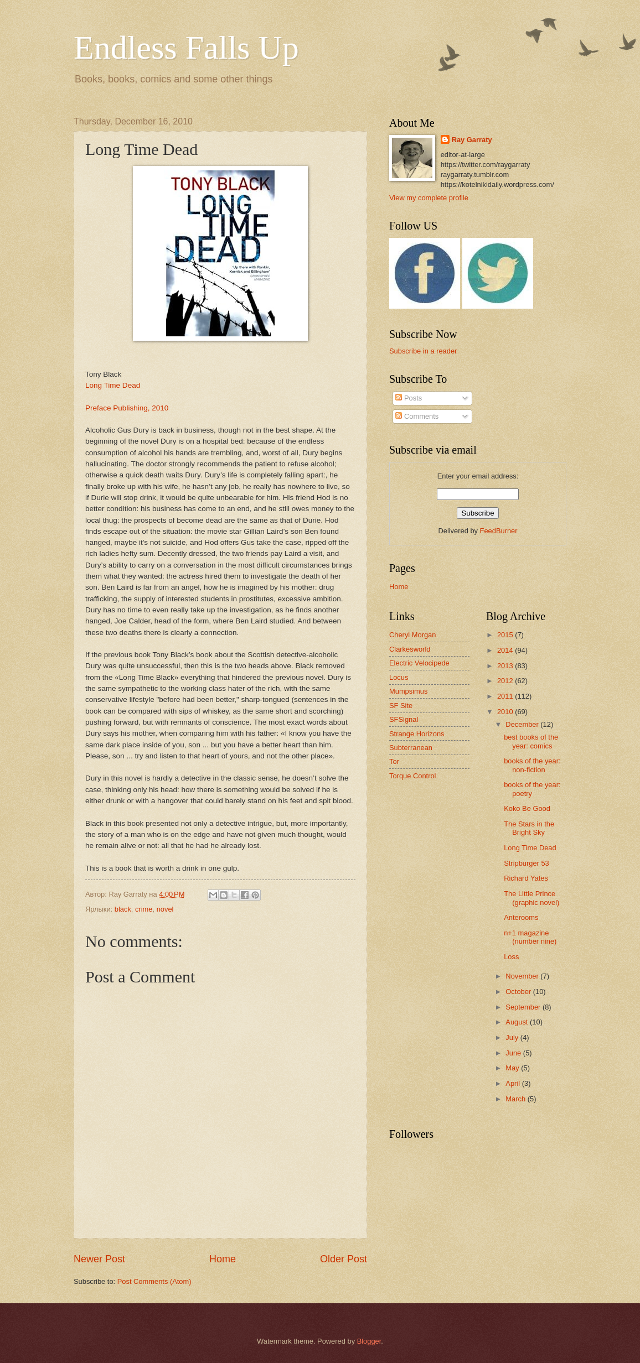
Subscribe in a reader (423, 351)
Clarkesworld (409, 649)
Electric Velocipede (419, 663)
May (513, 1068)
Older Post (343, 1259)
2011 (506, 696)
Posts (408, 398)
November (522, 976)
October (519, 991)
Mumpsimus (408, 691)
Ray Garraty (472, 140)
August (517, 1022)
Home (222, 1259)
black (123, 909)
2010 (506, 711)
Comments (416, 416)
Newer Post (99, 1259)
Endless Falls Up (186, 47)
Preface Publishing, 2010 (126, 408)
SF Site (400, 705)
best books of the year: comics (531, 741)
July (512, 1037)
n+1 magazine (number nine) (530, 937)
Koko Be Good (527, 808)
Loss (511, 957)
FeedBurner (499, 531)
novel (165, 909)
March (516, 1099)
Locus (398, 677)
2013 (506, 666)
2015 (506, 635)
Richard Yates (526, 878)
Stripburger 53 (526, 863)
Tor (394, 761)
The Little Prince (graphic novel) (531, 897)
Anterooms (521, 917)
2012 (506, 681)
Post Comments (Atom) (154, 1281)
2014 (506, 650)
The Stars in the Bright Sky (529, 828)
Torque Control (412, 776)
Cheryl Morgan (412, 635)
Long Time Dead (112, 385)
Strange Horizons (416, 734)
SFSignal (403, 719)
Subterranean (410, 747)
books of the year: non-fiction (532, 765)
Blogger (369, 1341)
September (524, 1007)
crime (143, 909)
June (514, 1053)
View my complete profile (428, 198)
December (522, 724)
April (513, 1083)
